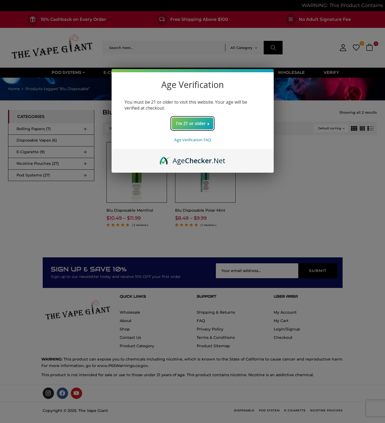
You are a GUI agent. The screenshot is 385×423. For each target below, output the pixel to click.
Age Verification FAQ (192, 139)
